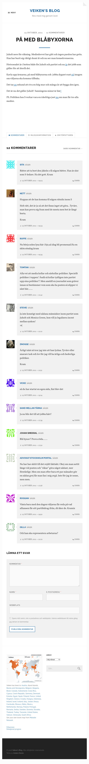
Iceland (20, 706)
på (72, 79)
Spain (20, 701)
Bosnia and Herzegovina (15, 693)
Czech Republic (19, 698)
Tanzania (23, 717)
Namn (12, 597)
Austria (24, 690)
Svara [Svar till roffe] (77, 260)
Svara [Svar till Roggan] (77, 519)
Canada (14, 696)
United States (32, 717)
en (15, 89)
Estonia (9, 701)
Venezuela (17, 720)
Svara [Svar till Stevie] (77, 336)
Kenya (36, 706)
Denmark (36, 698)
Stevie (23, 313)
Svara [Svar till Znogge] (77, 375)
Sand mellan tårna (31, 413)
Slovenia (30, 714)
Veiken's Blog (45, 13)
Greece (17, 704)
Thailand (9, 717)
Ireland (9, 706)
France (32, 701)
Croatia (23, 704)
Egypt (15, 701)
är (66, 69)
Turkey (16, 717)
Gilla (23, 532)
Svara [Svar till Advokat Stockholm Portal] (77, 490)
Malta (24, 709)
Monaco (18, 709)
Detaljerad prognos (13, 734)
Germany (28, 698)
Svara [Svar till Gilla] (77, 544)
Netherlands (11, 712)
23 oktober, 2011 (33, 38)
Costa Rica (32, 696)
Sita (22, 169)
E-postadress (53, 597)
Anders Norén (18, 758)
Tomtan (24, 272)
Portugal (32, 712)
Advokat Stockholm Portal (36, 463)
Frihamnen (10, 732)
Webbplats (14, 610)
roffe (23, 243)
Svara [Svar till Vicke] (77, 400)
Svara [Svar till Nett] (77, 231)
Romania (9, 714)
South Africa (26, 720)
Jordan (30, 706)
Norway (19, 712)
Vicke (23, 388)
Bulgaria (36, 693)
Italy (25, 706)
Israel (15, 706)
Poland (26, 712)
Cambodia (10, 709)
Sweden (23, 714)
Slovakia (37, 714)
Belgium (28, 693)
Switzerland (22, 696)
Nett (22, 198)
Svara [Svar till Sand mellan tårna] (77, 425)
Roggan (24, 503)
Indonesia (37, 704)
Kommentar (15, 569)
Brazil (8, 696)
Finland (26, 701)
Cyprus (9, 698)
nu (57, 102)
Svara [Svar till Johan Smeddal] (77, 450)
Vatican (9, 720)
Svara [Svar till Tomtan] (77, 300)
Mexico (29, 709)
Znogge (24, 349)
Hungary (30, 704)
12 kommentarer (55, 38)
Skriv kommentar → (73, 154)
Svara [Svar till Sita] (77, 186)
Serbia (16, 714)
